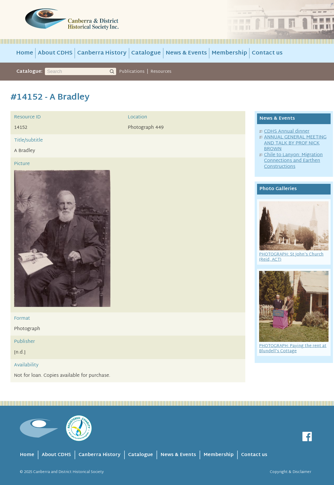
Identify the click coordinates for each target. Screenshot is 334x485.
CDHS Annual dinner (286, 131)
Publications (132, 72)
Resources (161, 72)
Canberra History (102, 53)
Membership (229, 53)
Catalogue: (29, 71)
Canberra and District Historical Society (68, 472)
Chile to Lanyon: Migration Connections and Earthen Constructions (293, 161)
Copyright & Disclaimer (290, 472)
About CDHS (55, 53)
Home (24, 53)
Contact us (267, 53)
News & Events (186, 53)
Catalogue (146, 53)
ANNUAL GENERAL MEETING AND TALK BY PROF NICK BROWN (295, 143)
